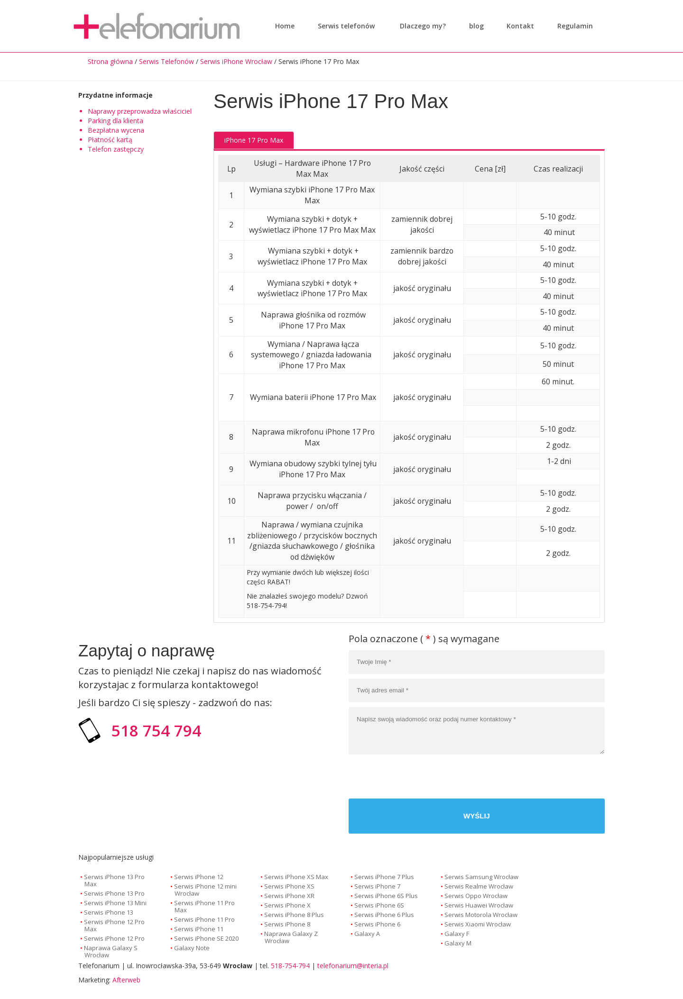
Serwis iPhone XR (289, 895)
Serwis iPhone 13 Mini (115, 903)
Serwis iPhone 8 (287, 924)
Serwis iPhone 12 (198, 876)
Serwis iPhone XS (289, 886)
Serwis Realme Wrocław (478, 886)
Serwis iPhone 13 (108, 912)
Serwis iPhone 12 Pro (114, 938)
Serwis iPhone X (287, 905)
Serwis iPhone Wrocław (236, 61)
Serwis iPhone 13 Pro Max (114, 880)
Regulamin (573, 25)
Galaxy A (367, 933)
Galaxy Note (192, 948)
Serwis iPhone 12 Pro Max (114, 925)
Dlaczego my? (420, 25)
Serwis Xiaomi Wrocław (477, 924)
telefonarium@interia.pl (352, 965)
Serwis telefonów (346, 25)
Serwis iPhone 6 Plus (384, 914)
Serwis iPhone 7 (377, 886)
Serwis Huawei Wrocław (478, 905)
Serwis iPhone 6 (377, 924)
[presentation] (533, 777)
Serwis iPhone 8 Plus (294, 914)
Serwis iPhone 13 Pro (114, 893)
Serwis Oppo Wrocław (476, 895)
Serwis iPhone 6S (379, 905)
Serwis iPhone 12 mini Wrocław (205, 890)
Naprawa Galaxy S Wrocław (111, 951)
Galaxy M (457, 943)
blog (474, 25)
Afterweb (126, 979)
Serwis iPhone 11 (198, 929)
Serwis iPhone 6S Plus (386, 895)
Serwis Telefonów (166, 61)
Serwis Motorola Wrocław (480, 914)
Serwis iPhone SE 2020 (206, 938)
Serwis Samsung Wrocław (481, 876)
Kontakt (518, 25)
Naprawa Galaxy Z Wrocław (291, 937)
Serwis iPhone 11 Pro (204, 919)
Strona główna (110, 61)
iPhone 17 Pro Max (253, 140)
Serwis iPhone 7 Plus (384, 876)
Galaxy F (456, 933)
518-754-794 (290, 965)
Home (285, 25)
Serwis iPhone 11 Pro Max (204, 906)
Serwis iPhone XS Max (296, 876)
